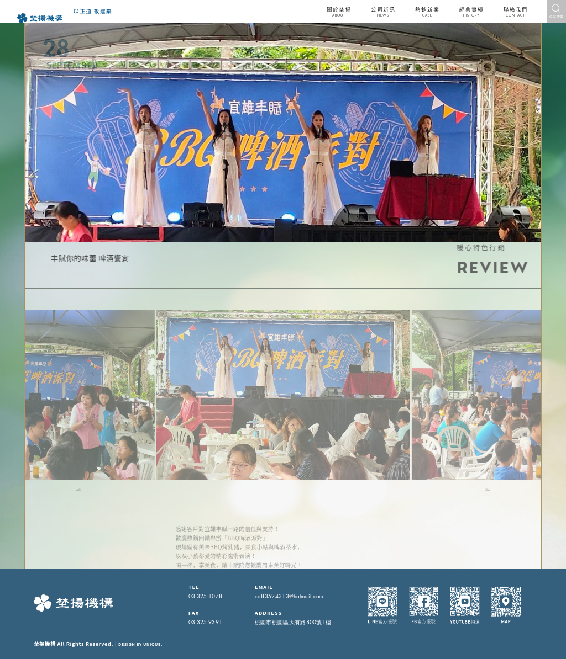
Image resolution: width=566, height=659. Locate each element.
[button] (58, 488)
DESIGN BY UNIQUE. (140, 644)
